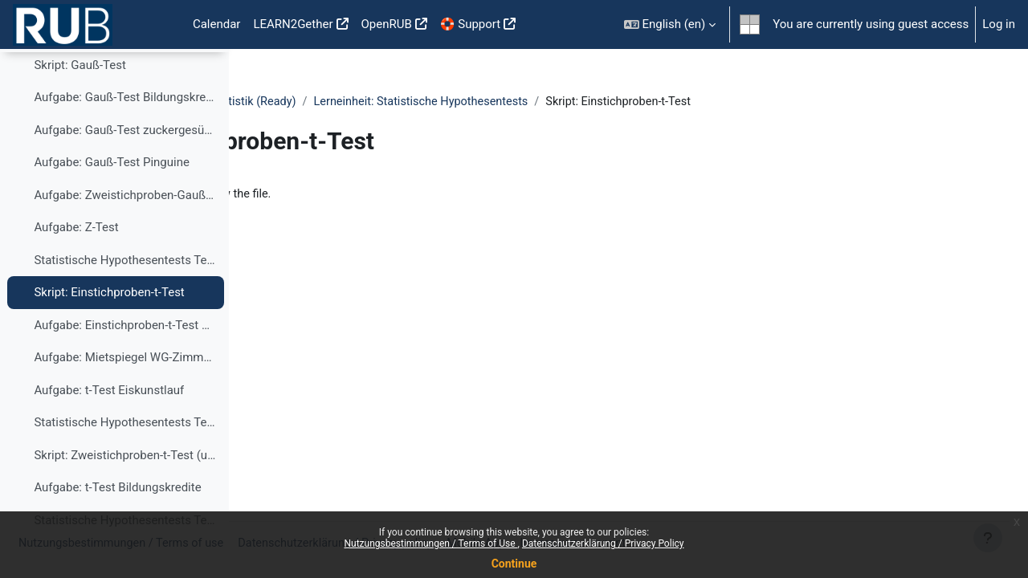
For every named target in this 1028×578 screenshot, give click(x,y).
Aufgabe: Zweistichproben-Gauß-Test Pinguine (125, 239)
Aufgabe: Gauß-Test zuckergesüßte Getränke (125, 174)
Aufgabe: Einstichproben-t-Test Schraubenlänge (125, 369)
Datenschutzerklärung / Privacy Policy (603, 543)
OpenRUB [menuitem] (386, 24)
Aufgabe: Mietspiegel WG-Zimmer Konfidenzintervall (125, 402)
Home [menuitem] (160, 25)
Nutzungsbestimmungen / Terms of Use (430, 543)
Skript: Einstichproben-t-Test (109, 337)
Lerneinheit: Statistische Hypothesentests (677, 102)
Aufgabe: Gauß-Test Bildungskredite (125, 142)
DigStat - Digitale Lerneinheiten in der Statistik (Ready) (404, 102)
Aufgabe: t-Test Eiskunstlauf (109, 434)
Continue (514, 563)
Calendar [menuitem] (217, 24)
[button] (670, 24)
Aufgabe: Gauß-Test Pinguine (112, 207)
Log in (998, 24)
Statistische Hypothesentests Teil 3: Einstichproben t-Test (125, 304)
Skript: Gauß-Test (79, 109)
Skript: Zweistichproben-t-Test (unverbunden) (125, 499)
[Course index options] (208, 72)
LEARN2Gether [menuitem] (292, 24)
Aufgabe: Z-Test (76, 272)
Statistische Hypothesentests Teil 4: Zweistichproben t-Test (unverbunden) (125, 467)
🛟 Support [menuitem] (470, 24)
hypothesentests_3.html (353, 195)
